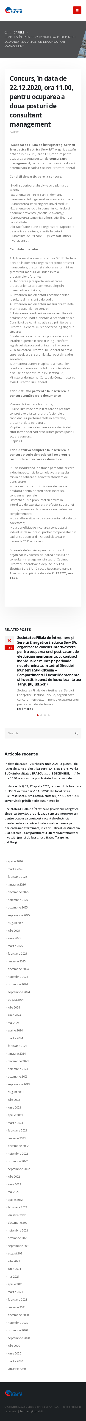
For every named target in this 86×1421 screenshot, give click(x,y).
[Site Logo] (14, 10)
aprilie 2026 (15, 861)
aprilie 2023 (15, 1115)
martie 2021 (15, 1292)
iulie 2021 (14, 1261)
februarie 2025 (17, 953)
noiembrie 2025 (18, 900)
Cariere (14, 132)
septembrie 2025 (19, 915)
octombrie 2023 (18, 1076)
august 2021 (16, 1253)
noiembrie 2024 (18, 977)
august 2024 (16, 999)
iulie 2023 (14, 1100)
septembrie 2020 (19, 1338)
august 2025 (16, 923)
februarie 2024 (17, 1046)
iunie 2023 (14, 1107)
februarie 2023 (17, 1130)
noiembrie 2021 (18, 1230)
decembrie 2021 (18, 1222)
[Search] (76, 733)
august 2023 (16, 1092)
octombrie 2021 (18, 1238)
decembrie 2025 (18, 892)
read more (25, 708)
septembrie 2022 (19, 1169)
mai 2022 (13, 1192)
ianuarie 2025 (17, 961)
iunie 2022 (14, 1184)
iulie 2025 (14, 930)
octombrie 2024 (18, 984)
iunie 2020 (14, 1353)
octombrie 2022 (18, 1161)
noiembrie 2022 (18, 1153)
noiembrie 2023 (18, 1069)
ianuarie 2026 (17, 884)
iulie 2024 (14, 1007)
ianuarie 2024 (17, 1053)
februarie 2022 (17, 1207)
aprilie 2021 (15, 1284)
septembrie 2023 (19, 1084)
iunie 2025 (14, 938)
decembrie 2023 (18, 1061)
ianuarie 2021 (17, 1307)
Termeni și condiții (31, 1411)
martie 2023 (15, 1123)
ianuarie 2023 (17, 1138)
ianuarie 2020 (17, 1369)
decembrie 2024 (18, 969)
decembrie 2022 (18, 1146)
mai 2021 (13, 1276)
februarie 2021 (17, 1299)
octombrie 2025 (18, 907)
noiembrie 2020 (18, 1323)
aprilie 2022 (15, 1200)
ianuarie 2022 (17, 1215)
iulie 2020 (14, 1345)
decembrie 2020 (18, 1315)
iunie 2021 (14, 1269)
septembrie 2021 (19, 1246)
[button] (77, 10)
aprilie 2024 (15, 1030)
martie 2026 (15, 869)
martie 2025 (15, 946)
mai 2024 (13, 1023)
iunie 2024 (14, 1015)
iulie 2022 (14, 1176)
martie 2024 (15, 1038)
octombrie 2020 (18, 1330)
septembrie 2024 (19, 992)
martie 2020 (15, 1361)
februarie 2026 (17, 877)
